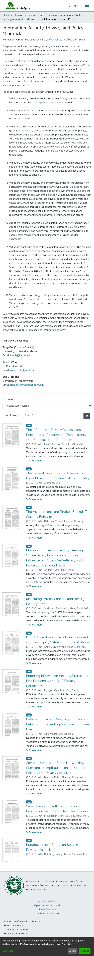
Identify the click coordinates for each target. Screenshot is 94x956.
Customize (7, 950)
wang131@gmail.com (22, 370)
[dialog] (47, 946)
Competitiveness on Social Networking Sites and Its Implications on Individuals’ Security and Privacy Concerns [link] (55, 767)
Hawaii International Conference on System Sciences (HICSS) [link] (30, 15)
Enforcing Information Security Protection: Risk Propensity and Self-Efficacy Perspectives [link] (57, 681)
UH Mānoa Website (47, 913)
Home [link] (6, 15)
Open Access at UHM (47, 905)
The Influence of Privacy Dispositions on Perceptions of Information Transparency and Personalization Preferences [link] (56, 434)
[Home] (17, 5)
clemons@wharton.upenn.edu (27, 385)
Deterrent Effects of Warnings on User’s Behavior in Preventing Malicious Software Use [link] (57, 724)
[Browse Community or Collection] (47, 406)
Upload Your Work (47, 901)
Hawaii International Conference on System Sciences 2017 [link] (68, 15)
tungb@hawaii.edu (20, 355)
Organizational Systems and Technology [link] (23, 19)
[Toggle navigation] (86, 5)
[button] (68, 6)
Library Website (47, 909)
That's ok (84, 950)
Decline (72, 950)
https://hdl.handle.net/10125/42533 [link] (63, 39)
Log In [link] (75, 5)
